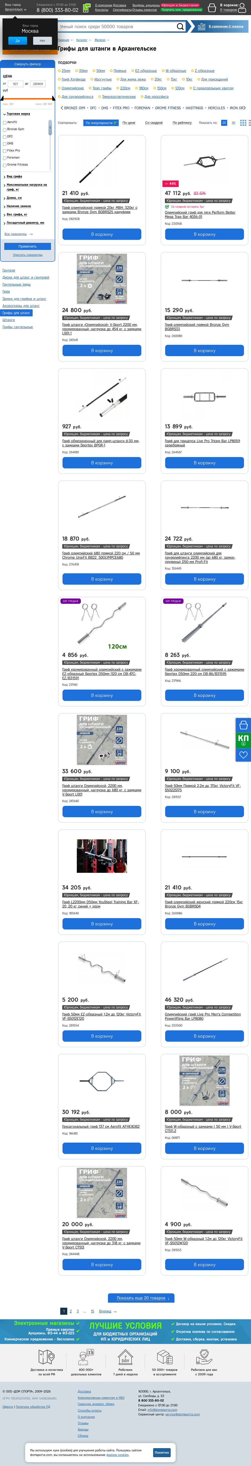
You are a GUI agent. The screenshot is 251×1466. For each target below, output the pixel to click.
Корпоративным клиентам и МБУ (101, 1397)
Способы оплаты (89, 1410)
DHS (104, 108)
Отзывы (83, 1423)
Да (18, 41)
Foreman (142, 108)
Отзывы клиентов (144, 9)
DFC (93, 108)
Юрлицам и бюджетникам (180, 5)
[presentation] (62, 108)
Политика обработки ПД (33, 1406)
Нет (42, 41)
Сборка (83, 1435)
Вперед (105, 1311)
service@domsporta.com (182, 1414)
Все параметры (16, 234)
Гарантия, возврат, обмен (96, 1404)
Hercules (216, 108)
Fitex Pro (121, 108)
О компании (103, 5)
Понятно (162, 1452)
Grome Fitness (168, 108)
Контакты (101, 9)
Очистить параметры (27, 254)
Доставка (119, 5)
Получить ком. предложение (182, 9)
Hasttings (194, 108)
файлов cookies (117, 1454)
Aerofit (12, 122)
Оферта (8, 1406)
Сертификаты (122, 9)
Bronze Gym (74, 108)
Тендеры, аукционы (146, 5)
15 (92, 1311)
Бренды (83, 1429)
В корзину (102, 234)
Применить (28, 246)
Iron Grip (238, 108)
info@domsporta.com (162, 1409)
